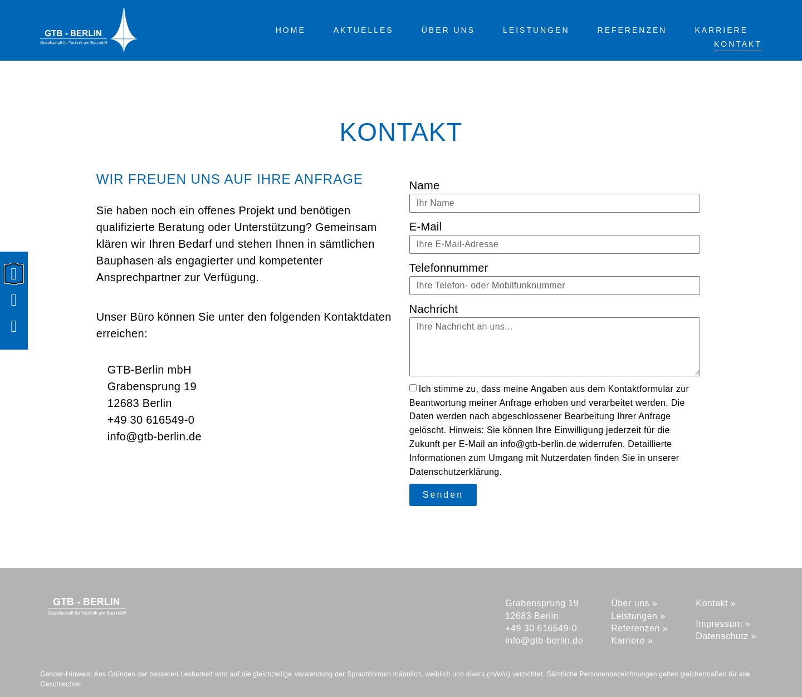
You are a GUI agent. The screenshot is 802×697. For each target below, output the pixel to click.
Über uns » (634, 603)
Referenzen (632, 30)
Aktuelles (364, 30)
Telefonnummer (448, 268)
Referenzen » (639, 628)
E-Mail (425, 226)
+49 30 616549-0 (150, 420)
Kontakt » (716, 603)
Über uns (448, 30)
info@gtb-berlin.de (154, 436)
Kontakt (738, 44)
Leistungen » (638, 616)
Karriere (721, 30)
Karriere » (632, 640)
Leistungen (536, 30)
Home (291, 30)
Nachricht (433, 309)
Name (424, 185)
